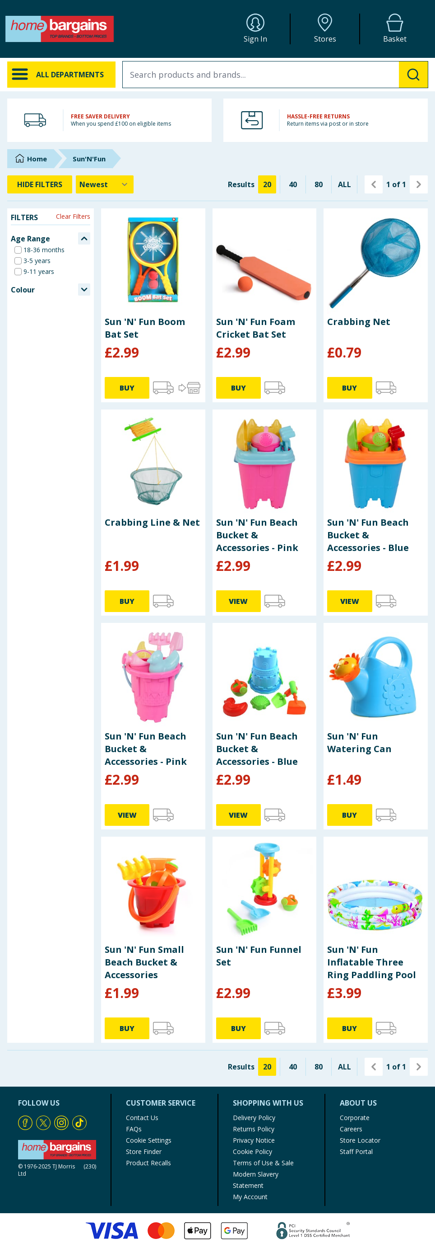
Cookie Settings (148, 1140)
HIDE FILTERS (39, 184)
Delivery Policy (254, 1117)
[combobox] (275, 74)
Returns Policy (253, 1129)
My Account (250, 1196)
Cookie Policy (252, 1151)
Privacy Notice (254, 1140)
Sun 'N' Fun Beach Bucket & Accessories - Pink (257, 535)
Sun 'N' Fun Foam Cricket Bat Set (255, 328)
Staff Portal (356, 1151)
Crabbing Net (358, 322)
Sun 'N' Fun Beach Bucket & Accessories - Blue (368, 535)
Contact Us (142, 1117)
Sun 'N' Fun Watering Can (359, 742)
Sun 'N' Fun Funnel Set (258, 955)
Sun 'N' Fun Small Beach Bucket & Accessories (144, 962)
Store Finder (144, 1151)
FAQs (134, 1129)
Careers (351, 1129)
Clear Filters (73, 216)
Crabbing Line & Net (152, 522)
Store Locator (360, 1140)
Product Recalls (148, 1163)
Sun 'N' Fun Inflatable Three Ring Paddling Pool (371, 962)
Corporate (355, 1117)
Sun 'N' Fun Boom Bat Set (145, 328)
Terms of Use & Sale (263, 1163)
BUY (127, 388)
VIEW (238, 601)
